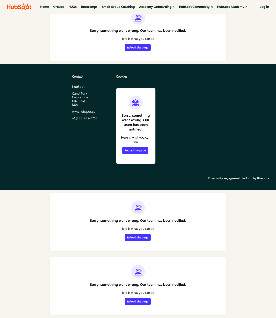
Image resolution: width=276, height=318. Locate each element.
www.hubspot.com (85, 111)
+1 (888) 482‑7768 (85, 118)
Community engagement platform (230, 178)
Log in (264, 7)
